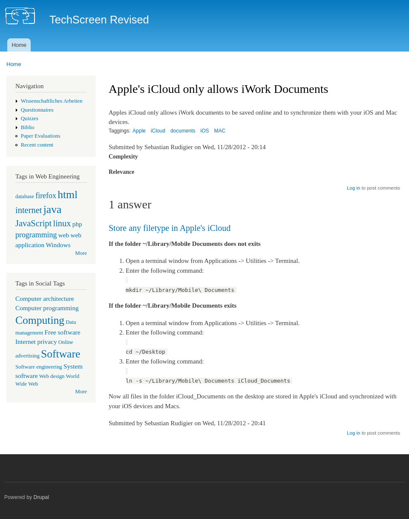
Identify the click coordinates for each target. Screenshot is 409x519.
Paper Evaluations (40, 136)
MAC (220, 131)
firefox (45, 195)
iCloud (158, 131)
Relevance (121, 172)
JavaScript (33, 223)
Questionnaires (37, 110)
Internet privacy (36, 341)
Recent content (37, 145)
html (68, 194)
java (52, 209)
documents (183, 131)
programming (36, 235)
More (81, 253)
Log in (353, 187)
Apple (139, 131)
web (63, 235)
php (77, 224)
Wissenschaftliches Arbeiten (52, 101)
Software (60, 354)
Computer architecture (44, 298)
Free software (63, 332)
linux (62, 223)
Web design (52, 376)
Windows (58, 244)
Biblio (28, 127)
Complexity (123, 156)
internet (28, 210)
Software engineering (38, 367)
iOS (205, 131)
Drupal (41, 497)
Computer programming (47, 307)
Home (19, 45)
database (24, 196)
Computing (39, 320)
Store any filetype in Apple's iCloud (169, 228)
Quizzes (29, 118)
